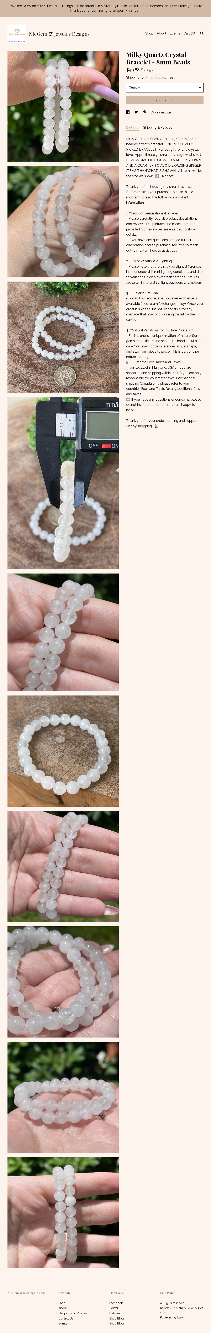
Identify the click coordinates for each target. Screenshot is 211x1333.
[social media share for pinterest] (145, 112)
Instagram (115, 1313)
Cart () (189, 33)
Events (175, 33)
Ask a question (161, 112)
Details (132, 127)
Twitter (113, 1308)
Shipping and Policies (72, 1313)
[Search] (202, 34)
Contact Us (65, 1318)
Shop (149, 33)
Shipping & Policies (157, 127)
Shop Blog (116, 1318)
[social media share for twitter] (136, 112)
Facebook (116, 1303)
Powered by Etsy (171, 1317)
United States (154, 77)
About (161, 33)
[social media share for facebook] (128, 112)
